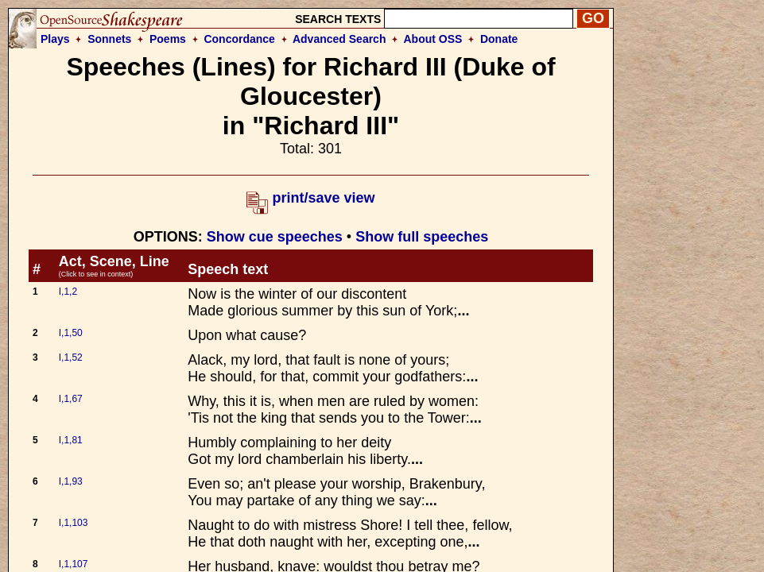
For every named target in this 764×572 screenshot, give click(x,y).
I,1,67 (71, 398)
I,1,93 (71, 481)
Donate (499, 39)
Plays (55, 39)
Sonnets (109, 39)
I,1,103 (73, 522)
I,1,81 (71, 440)
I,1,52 (71, 357)
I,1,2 (68, 291)
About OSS (433, 39)
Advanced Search (339, 39)
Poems (167, 39)
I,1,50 (71, 332)
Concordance (239, 39)
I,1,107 (73, 564)
